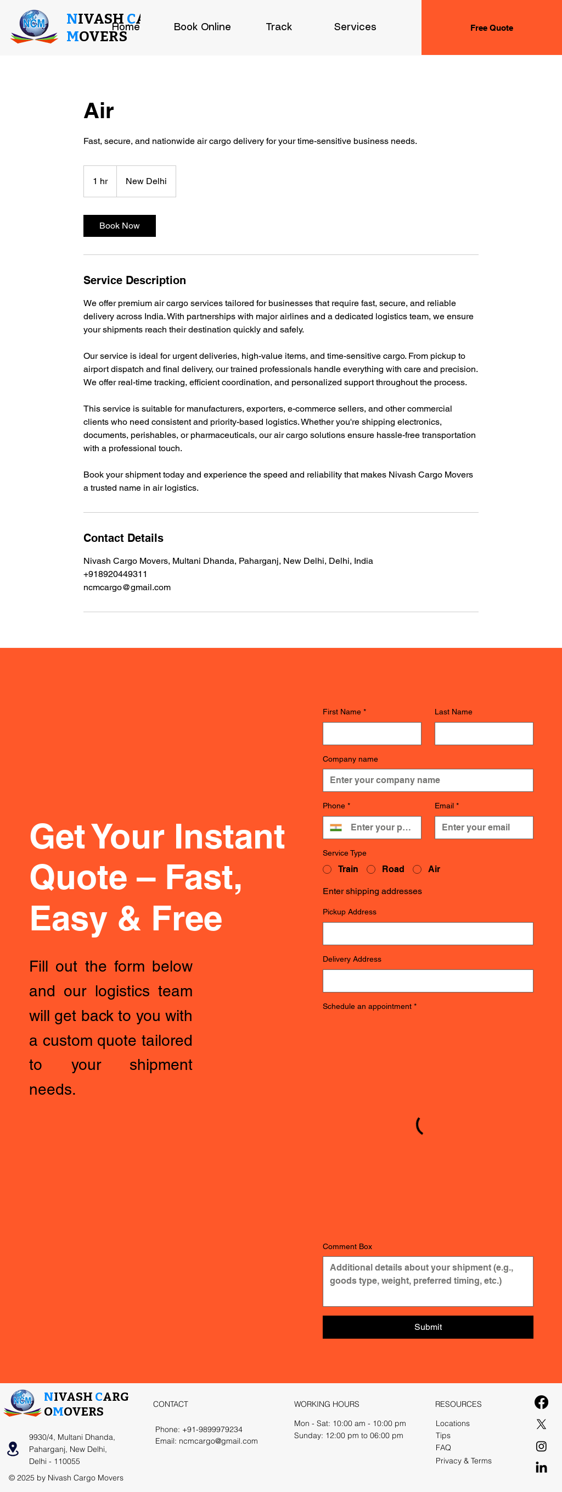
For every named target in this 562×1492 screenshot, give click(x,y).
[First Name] (368, 734)
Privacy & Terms (464, 1461)
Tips (443, 1435)
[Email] (480, 828)
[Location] (13, 1449)
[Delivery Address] (424, 981)
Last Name (454, 711)
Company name (350, 759)
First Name (344, 712)
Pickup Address (349, 911)
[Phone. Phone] (381, 828)
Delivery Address (352, 959)
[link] (119, 226)
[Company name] (424, 780)
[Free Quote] (492, 27)
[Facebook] (541, 1402)
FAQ (443, 1447)
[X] (541, 1424)
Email (447, 806)
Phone (336, 806)
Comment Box (347, 1246)
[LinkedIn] (541, 1468)
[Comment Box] (428, 1281)
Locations (453, 1423)
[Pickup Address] (424, 934)
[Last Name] (480, 734)
